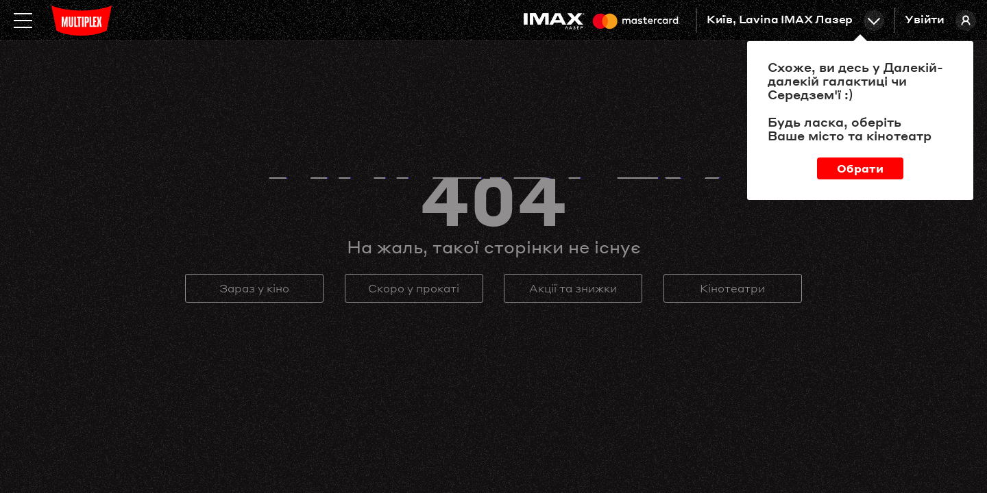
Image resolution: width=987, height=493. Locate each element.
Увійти (940, 20)
